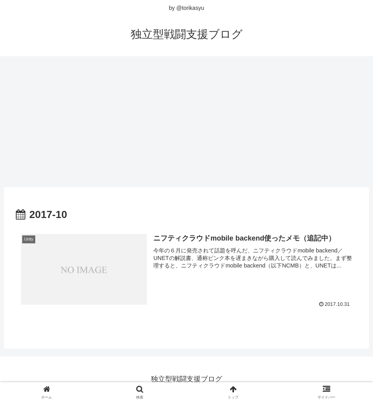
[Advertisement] (186, 118)
